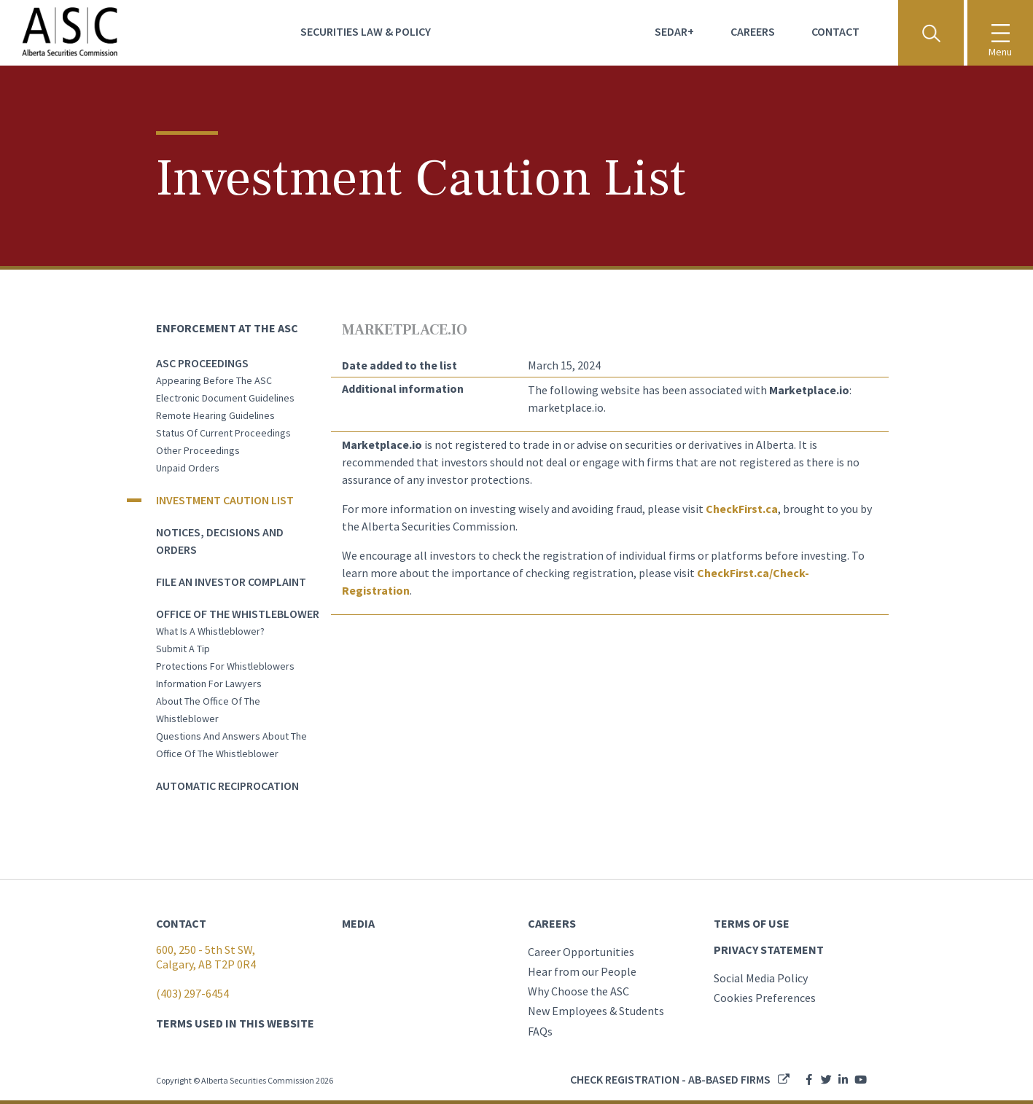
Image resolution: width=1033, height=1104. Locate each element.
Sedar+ (674, 31)
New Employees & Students (596, 1010)
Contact (835, 31)
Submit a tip (183, 648)
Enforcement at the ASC (227, 328)
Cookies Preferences (765, 997)
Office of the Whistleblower (237, 613)
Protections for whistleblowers (225, 666)
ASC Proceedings (202, 363)
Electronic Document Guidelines (225, 397)
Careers (752, 31)
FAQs (540, 1031)
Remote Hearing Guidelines (215, 415)
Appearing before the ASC (214, 380)
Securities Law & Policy (365, 31)
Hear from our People (582, 971)
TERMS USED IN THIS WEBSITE (235, 1023)
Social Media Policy (761, 978)
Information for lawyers (209, 683)
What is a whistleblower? (210, 631)
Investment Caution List (225, 500)
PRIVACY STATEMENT (769, 949)
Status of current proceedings (223, 432)
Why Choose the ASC (578, 991)
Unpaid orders (187, 467)
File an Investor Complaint (231, 581)
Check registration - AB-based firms (670, 1079)
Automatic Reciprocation (227, 785)
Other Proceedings (198, 450)
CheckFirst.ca (742, 508)
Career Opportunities (581, 951)
